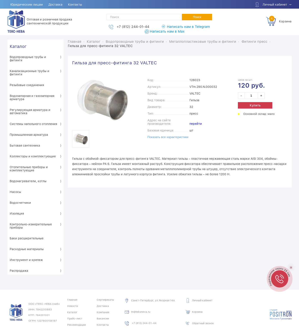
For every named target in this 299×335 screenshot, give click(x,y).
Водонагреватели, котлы (28, 181)
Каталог (18, 46)
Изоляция (17, 213)
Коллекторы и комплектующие (33, 156)
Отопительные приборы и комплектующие (29, 168)
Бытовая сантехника (25, 145)
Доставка (55, 4)
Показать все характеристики (168, 137)
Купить (255, 105)
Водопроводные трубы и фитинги (28, 58)
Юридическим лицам (26, 4)
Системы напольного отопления (33, 124)
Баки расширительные (26, 238)
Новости (72, 306)
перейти (195, 123)
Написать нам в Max (167, 31)
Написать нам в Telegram (188, 27)
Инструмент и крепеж (26, 260)
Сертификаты (105, 299)
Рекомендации (76, 324)
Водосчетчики (20, 202)
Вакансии (103, 318)
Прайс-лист (74, 318)
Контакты (75, 4)
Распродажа (19, 270)
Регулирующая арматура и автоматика (30, 111)
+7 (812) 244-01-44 (133, 27)
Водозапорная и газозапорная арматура (32, 97)
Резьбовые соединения (27, 85)
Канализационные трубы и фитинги (29, 72)
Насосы (15, 192)
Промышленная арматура (29, 134)
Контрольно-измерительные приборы (31, 226)
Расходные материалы (27, 249)
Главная (72, 299)
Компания (103, 312)
